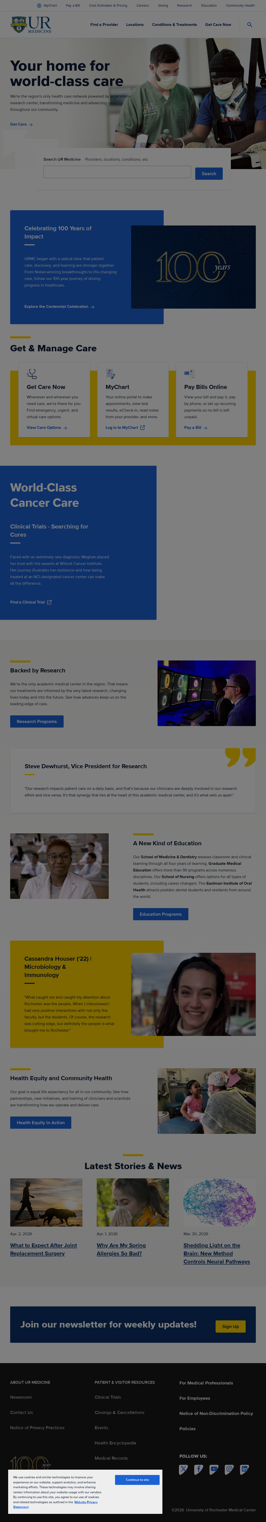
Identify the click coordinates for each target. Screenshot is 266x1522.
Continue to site (137, 1480)
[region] (85, 1491)
